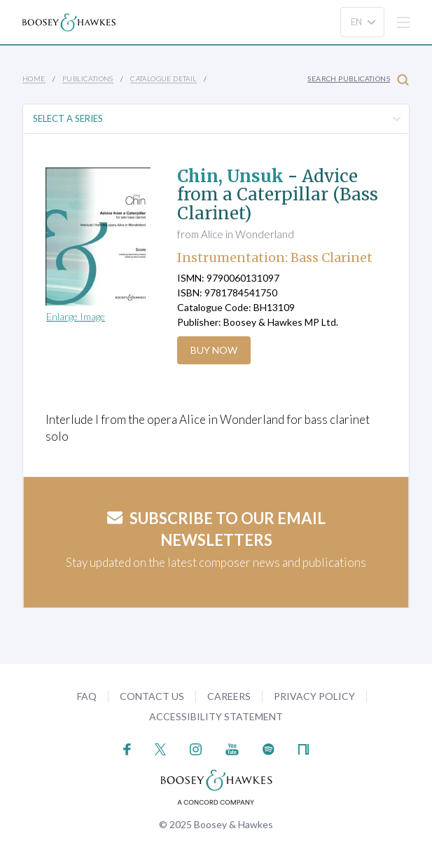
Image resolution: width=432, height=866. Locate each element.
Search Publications (358, 79)
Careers (229, 696)
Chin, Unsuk (230, 176)
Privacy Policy (314, 696)
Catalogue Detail (163, 78)
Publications (87, 78)
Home (34, 78)
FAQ (87, 696)
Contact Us (152, 696)
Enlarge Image (75, 316)
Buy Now (213, 350)
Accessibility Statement (216, 716)
